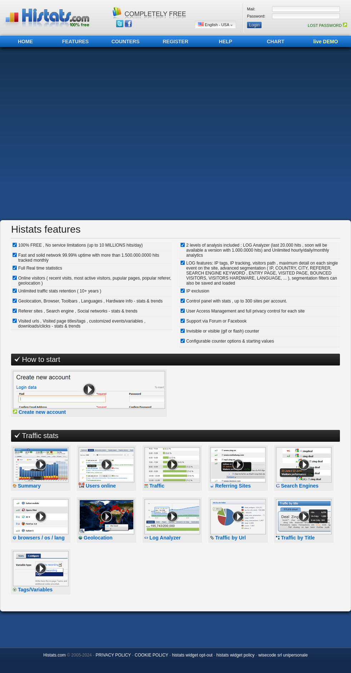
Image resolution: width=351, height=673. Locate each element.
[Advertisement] (83, 134)
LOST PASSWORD (327, 25)
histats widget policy (235, 655)
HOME (25, 41)
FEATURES (75, 41)
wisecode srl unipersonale (283, 655)
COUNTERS (126, 41)
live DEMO (325, 41)
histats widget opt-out (192, 655)
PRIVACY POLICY (113, 655)
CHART (276, 41)
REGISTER (175, 41)
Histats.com (54, 655)
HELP (225, 41)
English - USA (215, 24)
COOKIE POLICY (151, 655)
